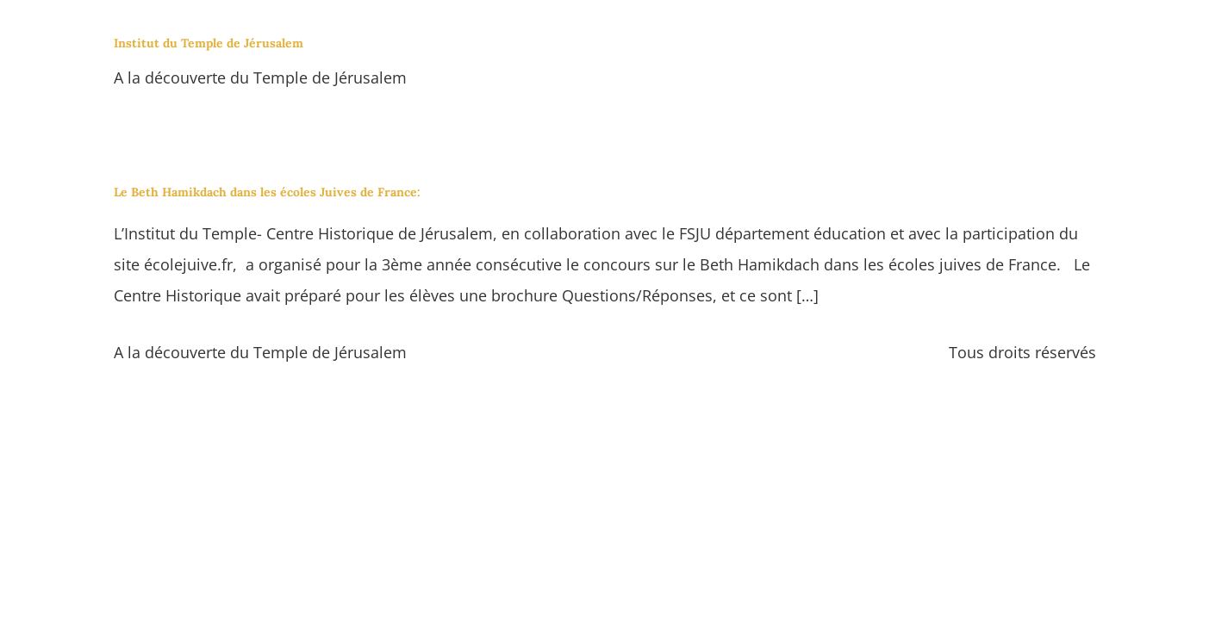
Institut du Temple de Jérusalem (208, 43)
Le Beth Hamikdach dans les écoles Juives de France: (267, 192)
